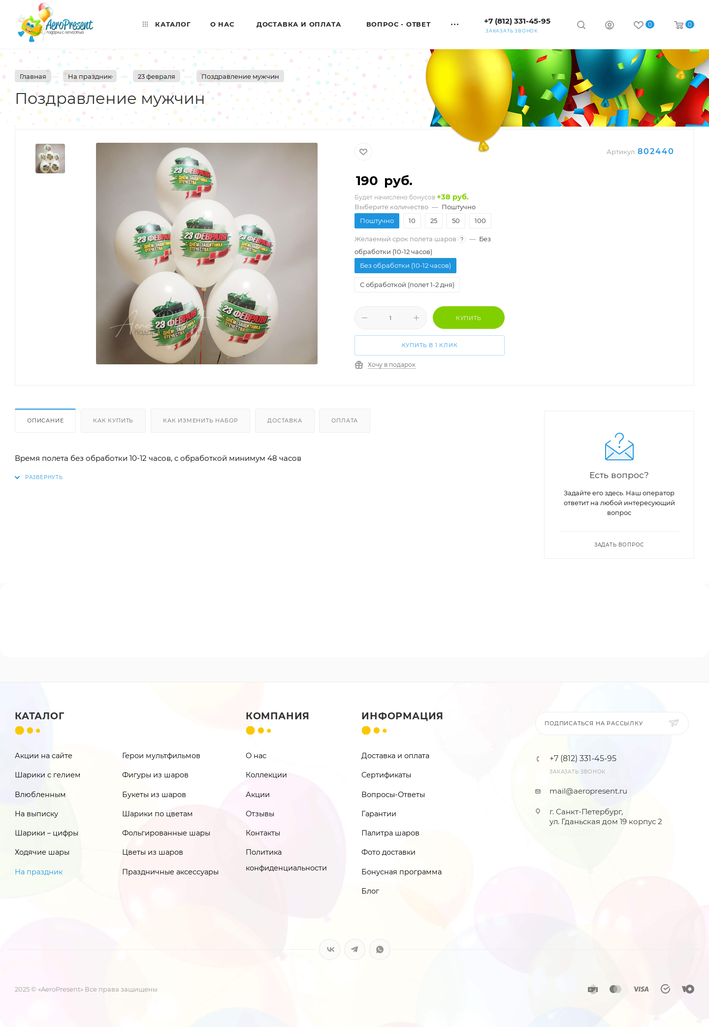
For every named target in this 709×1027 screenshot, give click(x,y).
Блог (370, 891)
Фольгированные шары (166, 833)
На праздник (39, 871)
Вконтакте (329, 949)
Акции (258, 794)
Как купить (113, 420)
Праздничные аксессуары (170, 871)
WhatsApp (379, 949)
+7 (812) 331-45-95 (517, 21)
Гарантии (378, 813)
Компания (278, 716)
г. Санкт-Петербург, (586, 811)
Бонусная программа (401, 871)
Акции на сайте (43, 755)
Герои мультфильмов (161, 755)
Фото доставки (388, 852)
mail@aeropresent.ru (588, 791)
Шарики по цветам (157, 813)
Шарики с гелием (48, 774)
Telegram (354, 949)
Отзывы (260, 813)
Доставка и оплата (395, 755)
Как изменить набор (200, 420)
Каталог (39, 716)
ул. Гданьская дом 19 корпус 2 (605, 821)
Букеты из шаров (154, 794)
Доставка (284, 420)
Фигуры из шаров (155, 774)
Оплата (344, 420)
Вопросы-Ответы (393, 794)
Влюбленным (40, 794)
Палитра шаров (390, 833)
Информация (402, 716)
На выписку (36, 813)
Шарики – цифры (46, 833)
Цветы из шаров (152, 852)
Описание (45, 420)
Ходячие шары (42, 852)
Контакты (263, 833)
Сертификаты (386, 774)
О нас (256, 755)
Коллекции (266, 774)
